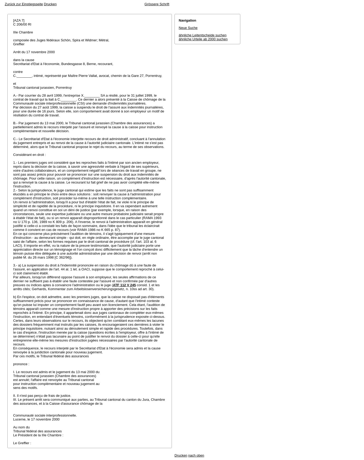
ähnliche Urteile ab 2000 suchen (203, 39)
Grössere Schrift (156, 4)
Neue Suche (188, 28)
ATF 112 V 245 (124, 285)
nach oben (196, 455)
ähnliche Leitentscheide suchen (202, 35)
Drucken (50, 4)
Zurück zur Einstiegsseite (24, 4)
